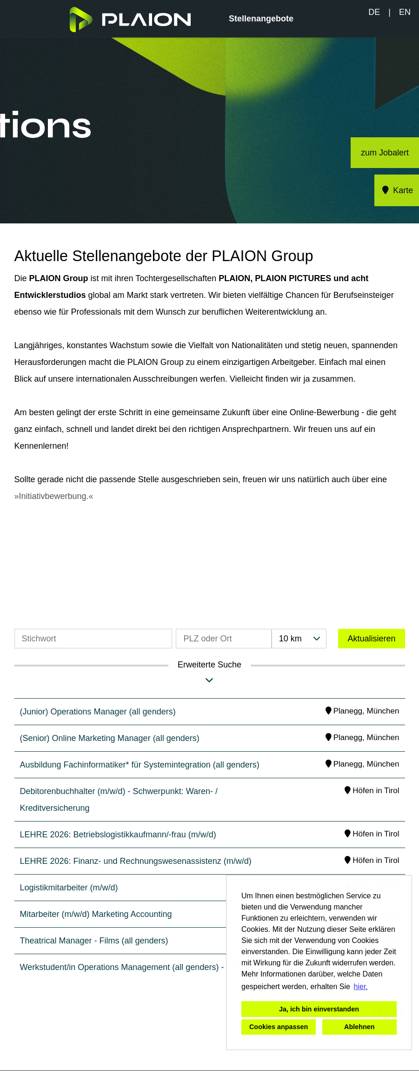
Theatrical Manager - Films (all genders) (94, 940)
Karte (396, 190)
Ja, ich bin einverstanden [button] (319, 1009)
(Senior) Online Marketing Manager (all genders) (110, 738)
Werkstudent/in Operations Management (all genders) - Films (133, 967)
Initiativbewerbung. (54, 496)
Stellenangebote (261, 18)
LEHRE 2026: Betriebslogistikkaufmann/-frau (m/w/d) (118, 834)
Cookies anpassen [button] (278, 1027)
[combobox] (299, 638)
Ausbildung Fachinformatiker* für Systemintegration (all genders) (139, 764)
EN (405, 12)
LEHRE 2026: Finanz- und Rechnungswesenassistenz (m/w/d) (136, 861)
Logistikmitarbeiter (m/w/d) (69, 887)
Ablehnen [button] (359, 1027)
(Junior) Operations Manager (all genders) (98, 711)
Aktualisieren (371, 638)
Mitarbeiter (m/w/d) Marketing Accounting (96, 914)
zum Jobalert (385, 152)
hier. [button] (361, 986)
